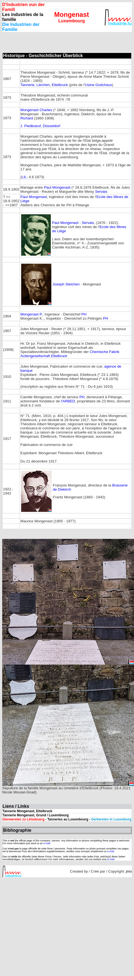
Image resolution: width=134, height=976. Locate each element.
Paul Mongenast (57, 187)
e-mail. (47, 843)
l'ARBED (68, 401)
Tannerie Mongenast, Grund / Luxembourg (35, 815)
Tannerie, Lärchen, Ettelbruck (44, 85)
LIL (24, 177)
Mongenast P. (31, 314)
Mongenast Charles (36, 110)
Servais (101, 191)
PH (83, 314)
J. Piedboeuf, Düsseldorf (40, 126)
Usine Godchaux (98, 85)
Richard (26, 118)
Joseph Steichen (66, 284)
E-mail (111, 859)
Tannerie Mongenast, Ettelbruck (27, 811)
